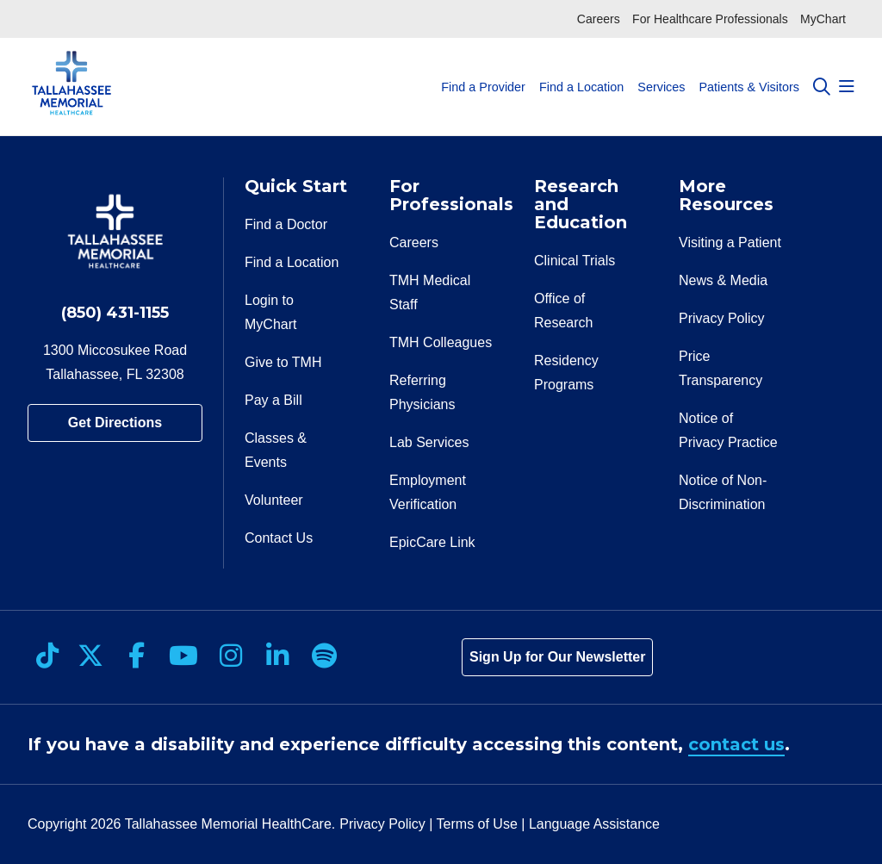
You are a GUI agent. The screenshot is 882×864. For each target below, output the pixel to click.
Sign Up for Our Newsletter (557, 657)
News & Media (723, 280)
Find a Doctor (286, 224)
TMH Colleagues (440, 342)
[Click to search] (821, 87)
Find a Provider (483, 71)
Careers (598, 19)
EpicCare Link (432, 542)
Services (661, 71)
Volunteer (274, 500)
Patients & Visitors (749, 71)
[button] (846, 87)
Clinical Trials (574, 260)
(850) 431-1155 (115, 312)
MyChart (823, 19)
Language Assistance (594, 824)
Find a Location (581, 71)
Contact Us (279, 538)
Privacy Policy (722, 318)
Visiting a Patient (730, 242)
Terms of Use (477, 824)
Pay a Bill (273, 400)
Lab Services (429, 442)
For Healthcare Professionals (710, 19)
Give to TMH (283, 362)
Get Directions (115, 422)
